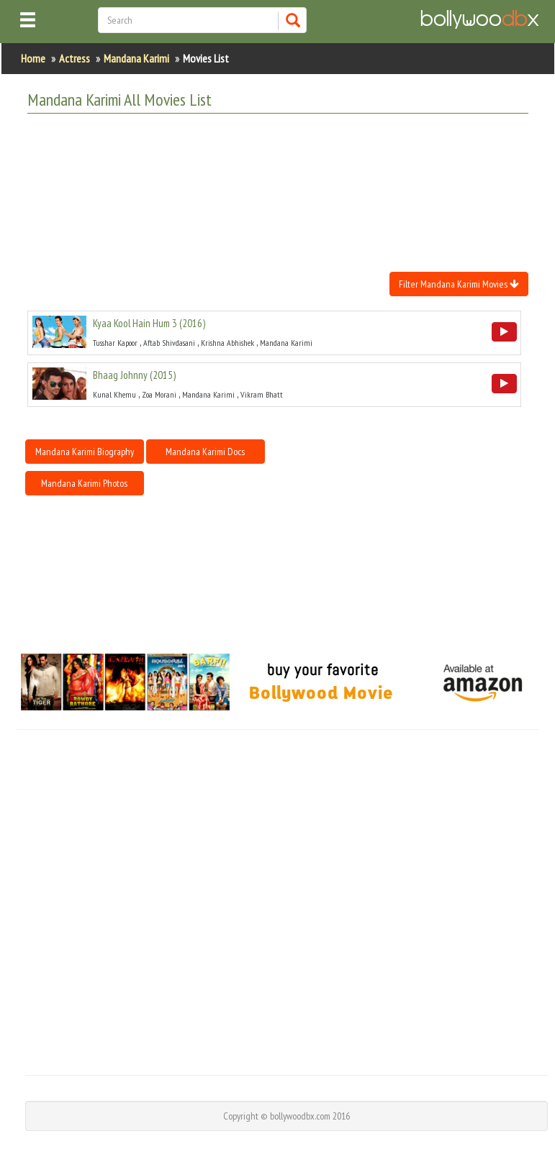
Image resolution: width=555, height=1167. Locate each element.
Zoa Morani (159, 394)
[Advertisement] (289, 160)
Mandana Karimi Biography (84, 451)
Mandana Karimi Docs (205, 451)
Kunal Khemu (114, 394)
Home (33, 58)
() (149, 323)
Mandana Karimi (136, 58)
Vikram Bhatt (261, 394)
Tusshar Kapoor (115, 342)
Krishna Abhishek (227, 342)
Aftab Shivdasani (169, 342)
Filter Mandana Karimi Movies (459, 284)
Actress (74, 58)
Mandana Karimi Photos (84, 483)
